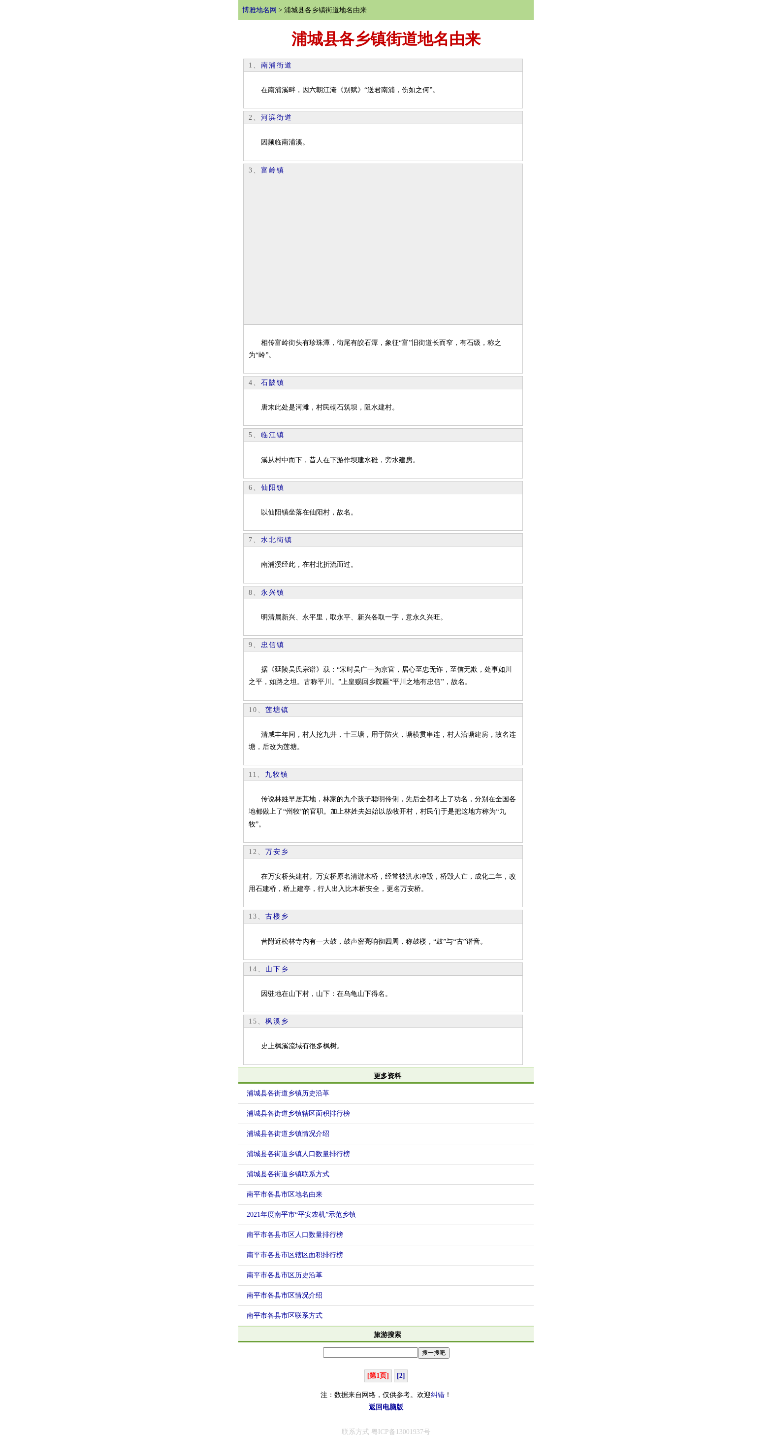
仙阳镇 (273, 487)
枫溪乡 (277, 1021)
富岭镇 (273, 170)
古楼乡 (277, 916)
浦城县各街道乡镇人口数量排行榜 (298, 1154)
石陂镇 (273, 382)
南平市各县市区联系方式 (284, 1315)
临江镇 (273, 435)
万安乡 (277, 852)
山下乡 (277, 969)
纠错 (438, 1395)
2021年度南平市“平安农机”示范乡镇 (301, 1214)
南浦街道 (276, 65)
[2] (401, 1375)
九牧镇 (277, 774)
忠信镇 (273, 645)
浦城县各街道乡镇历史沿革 (288, 1093)
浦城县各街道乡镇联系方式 (288, 1174)
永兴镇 (273, 592)
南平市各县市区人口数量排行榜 (295, 1234)
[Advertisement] (385, 250)
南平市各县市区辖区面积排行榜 (295, 1255)
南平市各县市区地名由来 (284, 1194)
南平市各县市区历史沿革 (284, 1275)
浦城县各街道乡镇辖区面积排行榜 (298, 1113)
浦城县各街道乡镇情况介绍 (288, 1133)
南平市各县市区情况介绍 (284, 1295)
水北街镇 (276, 540)
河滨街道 (276, 117)
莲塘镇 (277, 710)
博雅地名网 (259, 10)
